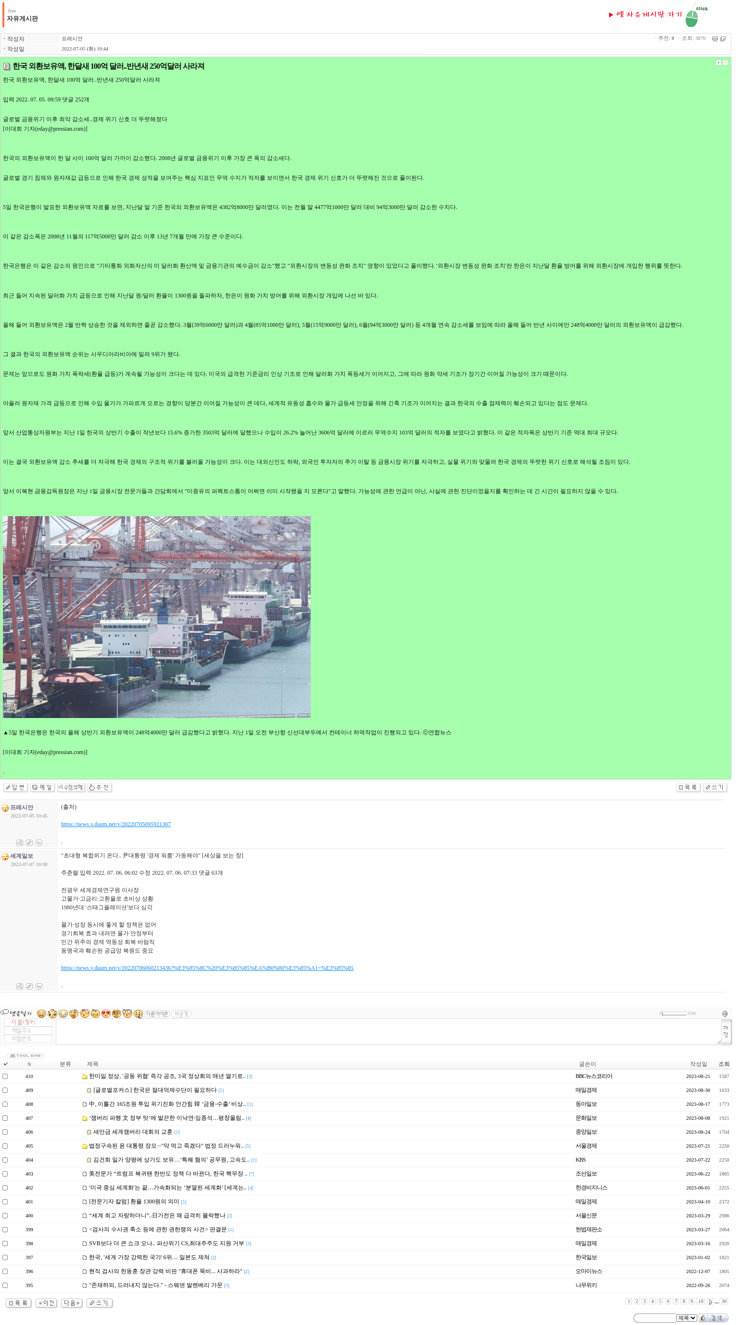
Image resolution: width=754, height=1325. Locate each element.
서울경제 (586, 1145)
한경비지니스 (591, 1187)
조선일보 (586, 1173)
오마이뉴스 (589, 1271)
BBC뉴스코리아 (594, 1076)
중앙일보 (586, 1131)
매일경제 (586, 1090)
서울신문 (586, 1215)
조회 (724, 1064)
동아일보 (586, 1104)
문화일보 (586, 1117)
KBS (580, 1159)
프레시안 (72, 38)
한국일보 (586, 1257)
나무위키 (586, 1285)
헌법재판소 (589, 1229)
